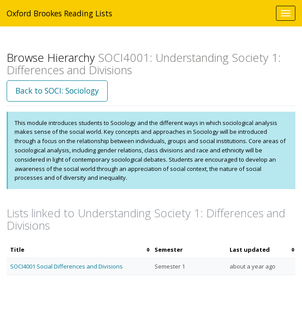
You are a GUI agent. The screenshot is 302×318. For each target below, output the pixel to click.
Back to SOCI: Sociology (57, 90)
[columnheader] (79, 250)
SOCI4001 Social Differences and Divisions (66, 266)
